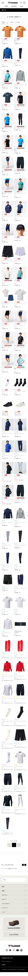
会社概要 (4, 965)
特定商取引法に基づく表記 (7, 959)
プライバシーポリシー (6, 962)
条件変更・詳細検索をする (14, 17)
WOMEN (14, 6)
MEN (6, 6)
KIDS (21, 6)
